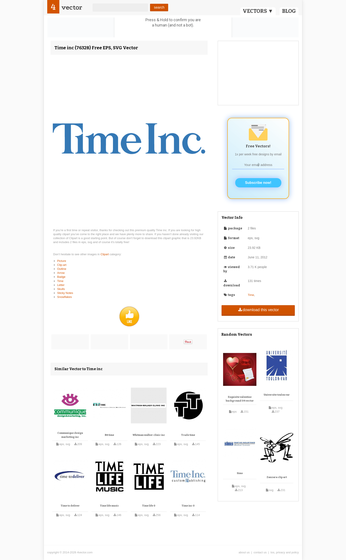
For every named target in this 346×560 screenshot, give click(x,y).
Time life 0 (148, 505)
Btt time (109, 435)
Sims (240, 473)
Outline (61, 268)
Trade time (188, 435)
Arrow (61, 272)
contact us (260, 552)
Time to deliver (70, 505)
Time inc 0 (188, 505)
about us (244, 552)
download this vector (258, 310)
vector (71, 7)
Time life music (109, 505)
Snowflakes (64, 297)
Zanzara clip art (277, 477)
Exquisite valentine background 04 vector (240, 399)
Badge (61, 276)
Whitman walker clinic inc (149, 435)
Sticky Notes (65, 293)
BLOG (289, 11)
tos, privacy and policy (285, 552)
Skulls (61, 289)
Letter (60, 285)
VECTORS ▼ (258, 11)
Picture (61, 261)
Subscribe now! (258, 183)
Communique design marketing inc (70, 435)
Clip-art (61, 265)
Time (60, 281)
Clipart (105, 254)
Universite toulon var (277, 394)
